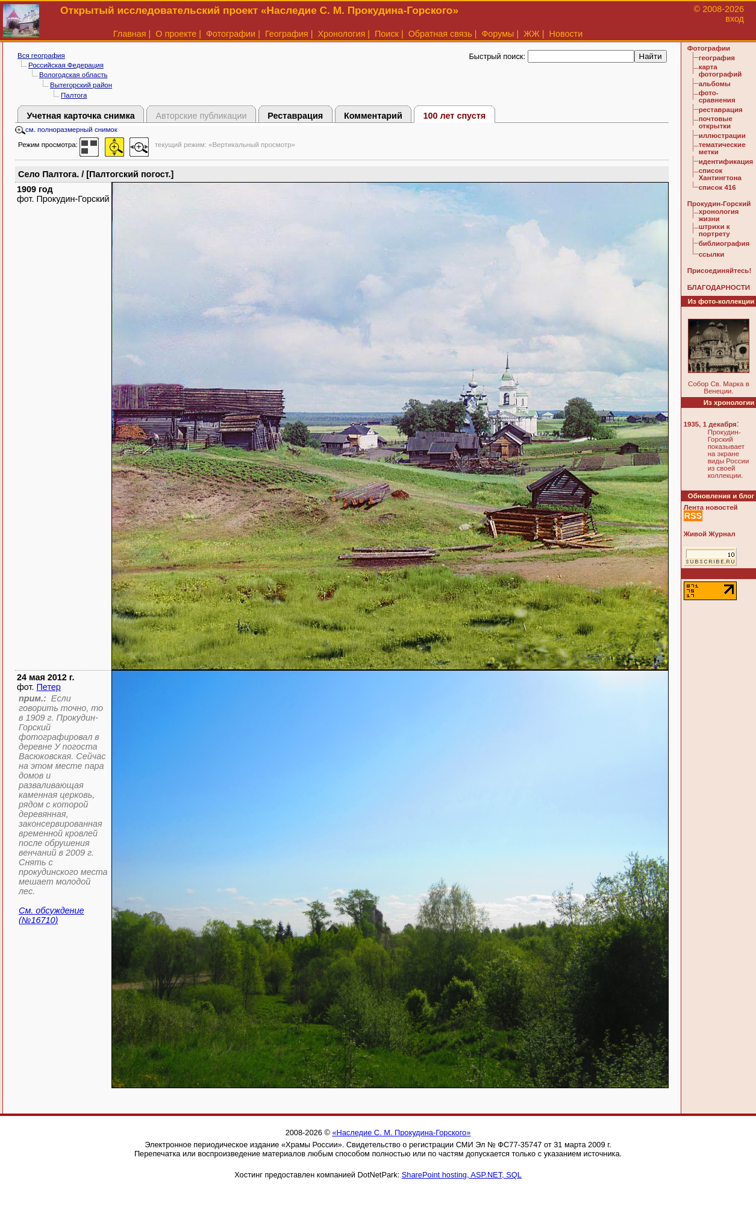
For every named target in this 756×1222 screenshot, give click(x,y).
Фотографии (230, 34)
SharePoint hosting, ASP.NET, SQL (462, 1174)
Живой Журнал (710, 533)
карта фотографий (720, 70)
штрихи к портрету (714, 230)
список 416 (717, 187)
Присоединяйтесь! (719, 270)
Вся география (41, 55)
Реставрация (295, 116)
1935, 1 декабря (710, 424)
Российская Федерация (66, 65)
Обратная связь (440, 34)
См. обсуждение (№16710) (51, 915)
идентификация (726, 161)
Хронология (341, 34)
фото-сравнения (717, 96)
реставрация (721, 109)
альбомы (715, 83)
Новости (566, 34)
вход (734, 19)
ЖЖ (531, 34)
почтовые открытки (716, 122)
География (286, 34)
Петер (49, 687)
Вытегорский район (81, 85)
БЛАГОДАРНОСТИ (718, 287)
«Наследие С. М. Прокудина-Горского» (401, 1132)
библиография (724, 243)
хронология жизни (719, 215)
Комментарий (373, 116)
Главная (129, 34)
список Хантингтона (720, 174)
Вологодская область (73, 74)
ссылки (712, 254)
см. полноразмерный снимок (66, 129)
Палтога (74, 95)
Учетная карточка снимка (80, 116)
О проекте (175, 34)
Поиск (387, 34)
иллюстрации (722, 135)
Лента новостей (711, 507)
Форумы (497, 34)
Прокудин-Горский (719, 203)
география (717, 57)
